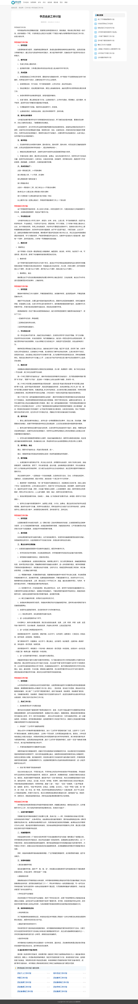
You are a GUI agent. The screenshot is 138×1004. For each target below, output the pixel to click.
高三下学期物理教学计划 (106, 19)
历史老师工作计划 (24, 982)
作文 (44, 2)
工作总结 (26, 2)
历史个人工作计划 (24, 973)
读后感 (50, 2)
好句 (39, 2)
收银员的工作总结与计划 (106, 28)
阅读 (66, 2)
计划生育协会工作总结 (105, 23)
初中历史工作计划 (60, 973)
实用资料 (33, 2)
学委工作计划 (22, 978)
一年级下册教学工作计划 (106, 36)
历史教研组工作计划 (61, 982)
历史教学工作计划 (60, 978)
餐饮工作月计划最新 (104, 45)
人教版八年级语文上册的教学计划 (109, 49)
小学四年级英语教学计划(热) (107, 32)
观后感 (56, 2)
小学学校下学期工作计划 (106, 53)
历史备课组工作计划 (25, 991)
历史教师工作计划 (24, 987)
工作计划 (28, 8)
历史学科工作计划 (60, 987)
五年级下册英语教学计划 (106, 40)
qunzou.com (72, 1001)
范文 (61, 2)
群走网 (21, 8)
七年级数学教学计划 (104, 57)
